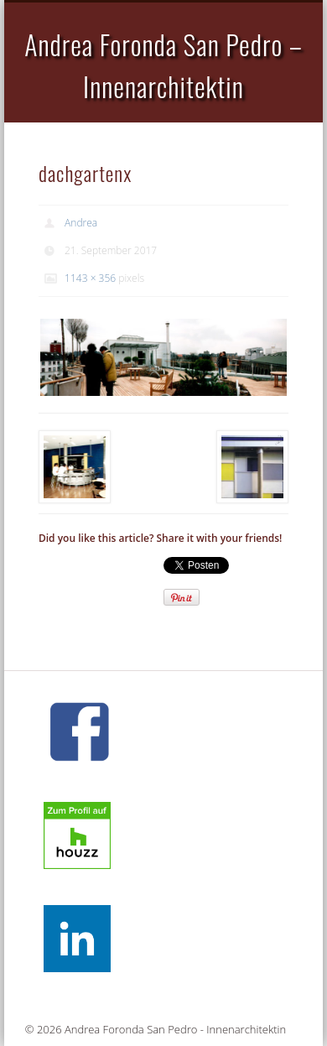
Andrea (81, 223)
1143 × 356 (90, 278)
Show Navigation (261, 150)
